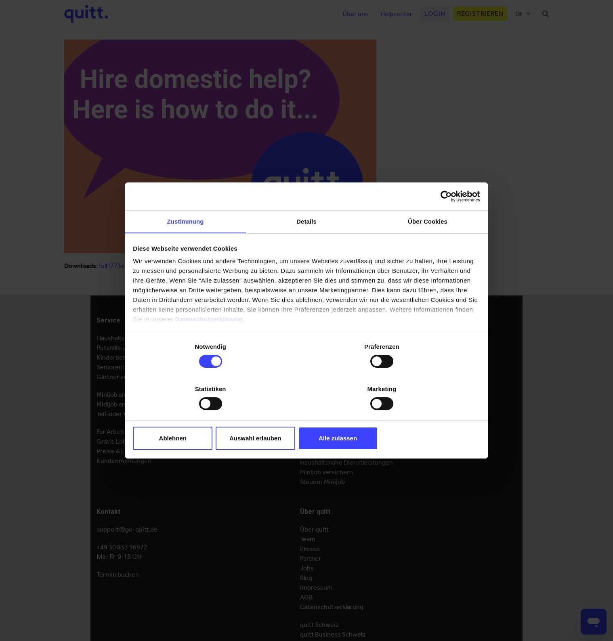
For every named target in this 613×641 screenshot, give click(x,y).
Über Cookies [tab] (427, 245)
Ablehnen (190, 415)
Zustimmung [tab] (185, 245)
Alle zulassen (422, 415)
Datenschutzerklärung (210, 342)
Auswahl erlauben (306, 415)
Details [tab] (306, 245)
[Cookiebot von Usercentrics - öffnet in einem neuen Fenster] (444, 219)
